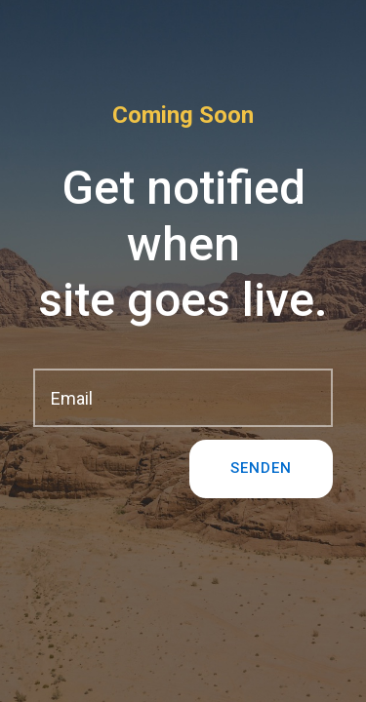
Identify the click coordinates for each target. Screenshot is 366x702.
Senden (261, 468)
